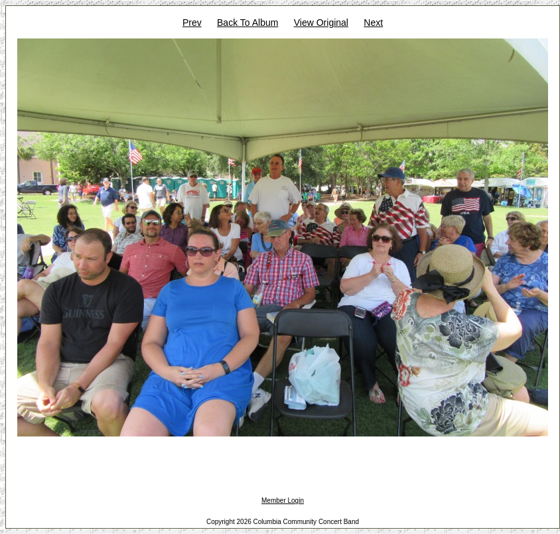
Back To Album (247, 22)
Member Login (282, 500)
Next (373, 22)
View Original (321, 22)
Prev (192, 22)
